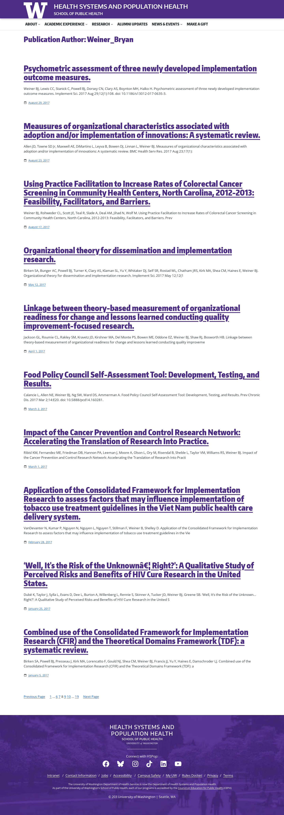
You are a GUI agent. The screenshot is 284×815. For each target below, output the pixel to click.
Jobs (105, 775)
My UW (171, 775)
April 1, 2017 (36, 351)
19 (77, 696)
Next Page (91, 696)
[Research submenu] (112, 24)
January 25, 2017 (39, 609)
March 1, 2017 (37, 466)
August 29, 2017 (39, 103)
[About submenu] (39, 24)
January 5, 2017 (38, 675)
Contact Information (80, 775)
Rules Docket (192, 775)
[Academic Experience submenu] (86, 24)
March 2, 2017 (37, 409)
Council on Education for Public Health (200, 788)
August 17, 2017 (39, 227)
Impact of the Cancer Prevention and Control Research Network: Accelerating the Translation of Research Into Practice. (132, 437)
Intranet (53, 775)
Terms (228, 775)
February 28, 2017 (40, 542)
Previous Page (34, 696)
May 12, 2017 (37, 284)
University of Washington (36, 9)
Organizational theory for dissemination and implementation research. (128, 255)
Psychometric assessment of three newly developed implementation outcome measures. (140, 73)
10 (69, 696)
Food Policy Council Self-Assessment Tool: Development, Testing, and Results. (141, 379)
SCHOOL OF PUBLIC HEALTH (78, 13)
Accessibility (122, 775)
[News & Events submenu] (181, 24)
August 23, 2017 (39, 160)
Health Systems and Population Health (121, 6)
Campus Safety (149, 775)
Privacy (212, 775)
